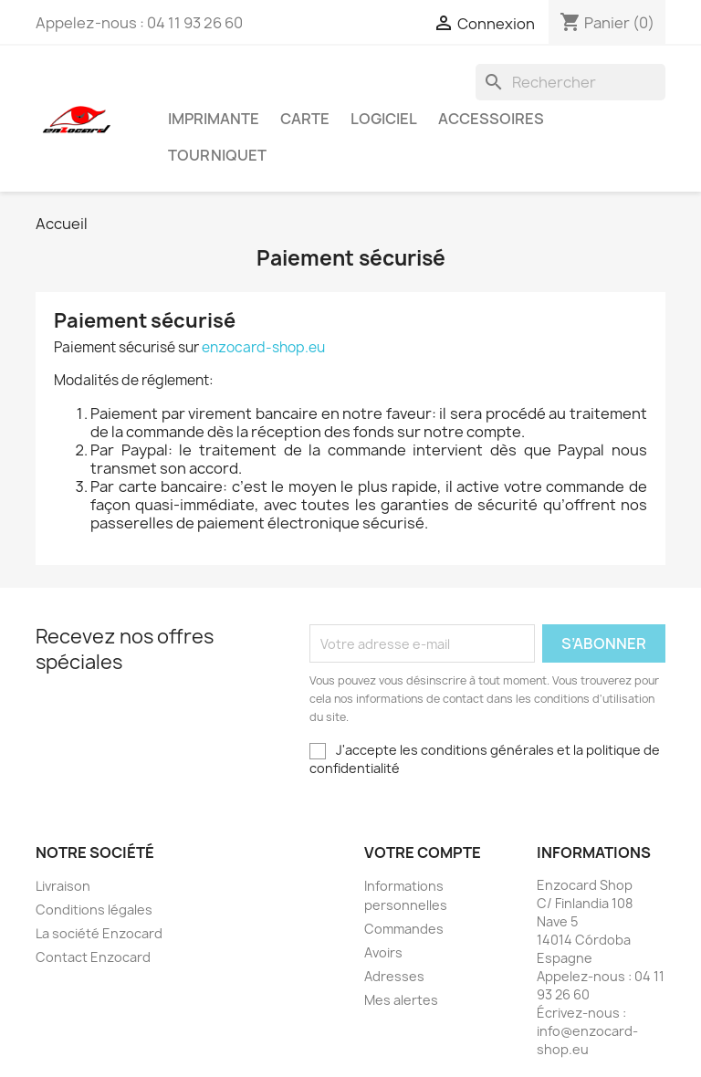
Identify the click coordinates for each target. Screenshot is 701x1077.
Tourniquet (217, 155)
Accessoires (491, 119)
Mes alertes (401, 1000)
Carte (305, 119)
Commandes (404, 928)
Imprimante (213, 119)
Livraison (63, 885)
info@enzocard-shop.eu (587, 1040)
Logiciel (383, 119)
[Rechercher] (570, 82)
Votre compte (422, 852)
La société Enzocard (99, 933)
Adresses (394, 976)
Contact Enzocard (93, 957)
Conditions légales (94, 909)
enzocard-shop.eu (263, 347)
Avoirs (383, 952)
